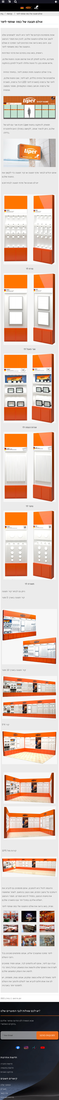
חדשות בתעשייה (7, 1068)
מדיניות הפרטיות (7, 1097)
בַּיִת (2, 13)
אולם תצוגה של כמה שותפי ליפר (29, 13)
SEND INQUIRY (47, 1035)
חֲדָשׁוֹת (9, 13)
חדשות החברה (7, 1064)
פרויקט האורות (7, 1072)
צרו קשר (4, 1093)
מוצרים (3, 1089)
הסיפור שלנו (6, 1085)
